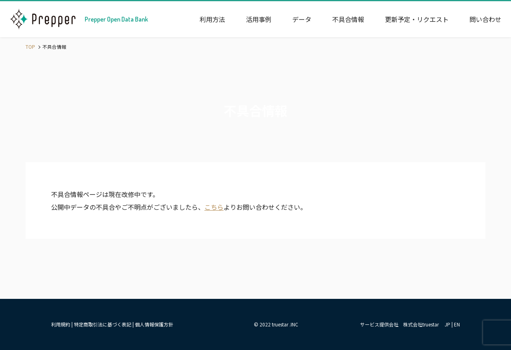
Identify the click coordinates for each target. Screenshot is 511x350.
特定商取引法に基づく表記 (102, 324)
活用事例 (258, 19)
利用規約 (60, 324)
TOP (30, 46)
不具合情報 (348, 19)
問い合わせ (485, 19)
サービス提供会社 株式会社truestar (399, 324)
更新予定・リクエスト (417, 19)
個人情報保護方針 (154, 324)
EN (457, 324)
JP (447, 324)
